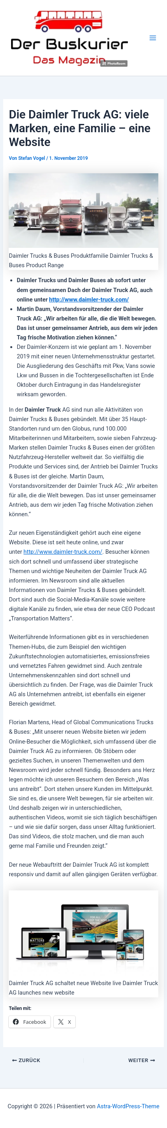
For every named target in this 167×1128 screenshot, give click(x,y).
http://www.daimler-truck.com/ (89, 299)
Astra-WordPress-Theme (128, 1106)
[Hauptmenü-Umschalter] (152, 38)
